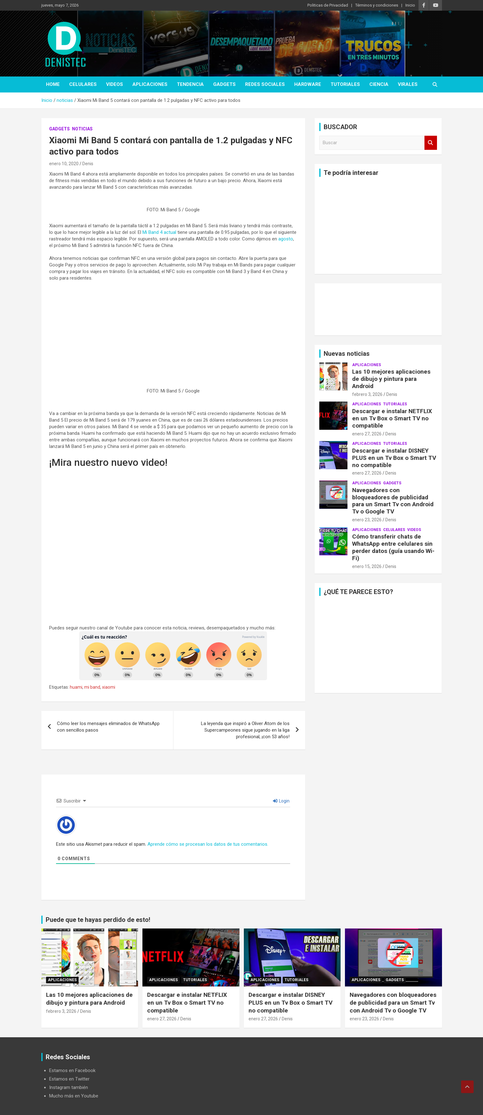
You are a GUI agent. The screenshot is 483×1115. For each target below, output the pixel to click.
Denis (87, 163)
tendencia (190, 84)
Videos (114, 84)
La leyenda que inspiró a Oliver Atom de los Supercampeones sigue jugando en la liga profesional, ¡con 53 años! (245, 730)
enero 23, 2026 (367, 519)
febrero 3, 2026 (367, 394)
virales (408, 84)
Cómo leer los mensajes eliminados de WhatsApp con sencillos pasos (108, 727)
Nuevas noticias (347, 353)
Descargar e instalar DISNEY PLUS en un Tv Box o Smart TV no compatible (394, 458)
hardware (307, 84)
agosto (285, 239)
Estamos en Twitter (69, 1079)
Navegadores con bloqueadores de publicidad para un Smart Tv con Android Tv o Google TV (393, 500)
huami (76, 687)
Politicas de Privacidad (327, 5)
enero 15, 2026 (367, 566)
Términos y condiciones (376, 5)
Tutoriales (345, 84)
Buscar (430, 143)
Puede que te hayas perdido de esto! (98, 919)
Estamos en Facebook (72, 1070)
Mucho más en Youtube (73, 1096)
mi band (92, 687)
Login (281, 800)
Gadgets (224, 84)
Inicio (410, 5)
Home (53, 84)
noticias (82, 128)
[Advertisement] (173, 332)
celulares (83, 84)
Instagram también (68, 1087)
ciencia (378, 84)
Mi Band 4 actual (159, 232)
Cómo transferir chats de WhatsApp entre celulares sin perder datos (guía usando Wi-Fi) (393, 547)
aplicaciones (149, 84)
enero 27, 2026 (367, 433)
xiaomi (108, 687)
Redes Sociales (265, 84)
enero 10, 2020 (64, 163)
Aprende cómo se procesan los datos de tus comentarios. (207, 844)
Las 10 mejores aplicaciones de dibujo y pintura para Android (391, 379)
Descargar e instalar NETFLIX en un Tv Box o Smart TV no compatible (392, 418)
